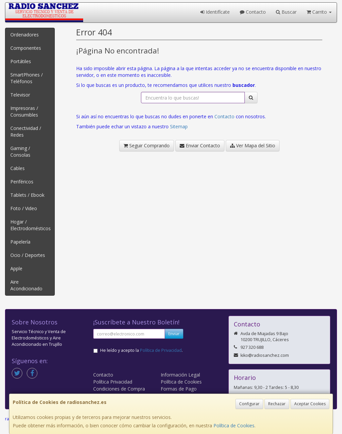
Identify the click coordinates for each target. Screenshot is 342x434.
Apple (16, 268)
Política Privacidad (112, 382)
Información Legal (180, 375)
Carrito (319, 12)
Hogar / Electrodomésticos (30, 225)
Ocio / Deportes (27, 255)
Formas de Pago (179, 389)
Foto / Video (23, 208)
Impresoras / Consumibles (24, 111)
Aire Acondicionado (26, 285)
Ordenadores (24, 34)
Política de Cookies (233, 425)
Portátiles (20, 61)
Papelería (20, 242)
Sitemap (179, 126)
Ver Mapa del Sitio (252, 145)
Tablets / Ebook (27, 195)
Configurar (249, 404)
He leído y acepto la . (141, 350)
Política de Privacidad (161, 350)
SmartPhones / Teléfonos (26, 78)
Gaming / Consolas (20, 151)
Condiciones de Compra (119, 389)
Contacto (253, 12)
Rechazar (277, 404)
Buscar (286, 12)
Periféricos (21, 181)
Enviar (174, 333)
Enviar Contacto (200, 145)
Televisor (20, 95)
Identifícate (215, 12)
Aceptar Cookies (310, 404)
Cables (17, 168)
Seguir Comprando (147, 145)
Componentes (25, 48)
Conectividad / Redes (25, 131)
